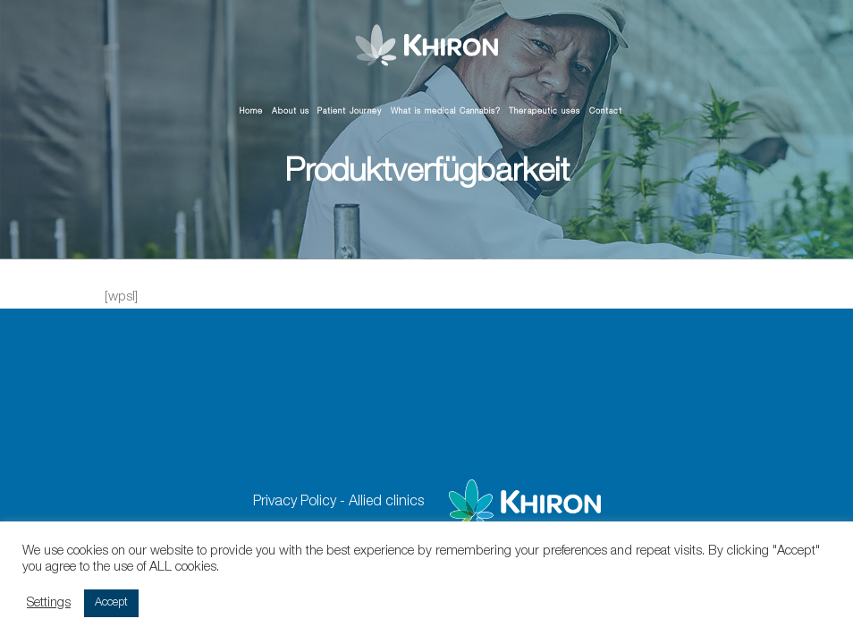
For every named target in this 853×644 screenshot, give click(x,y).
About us (290, 112)
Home (251, 112)
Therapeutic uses (544, 112)
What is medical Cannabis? (446, 112)
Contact (605, 112)
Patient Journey (349, 112)
